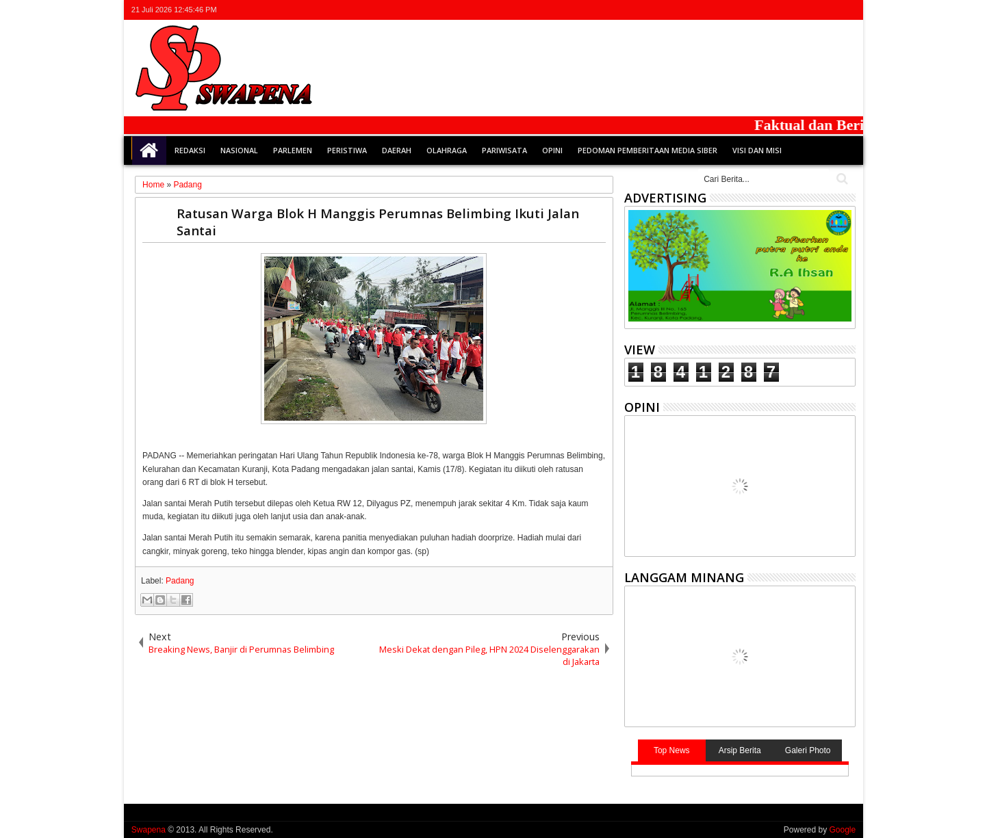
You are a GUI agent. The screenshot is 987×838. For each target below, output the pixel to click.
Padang (180, 581)
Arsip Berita (740, 750)
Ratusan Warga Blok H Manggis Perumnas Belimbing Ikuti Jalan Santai (378, 222)
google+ (811, 10)
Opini (552, 150)
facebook (793, 10)
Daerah (396, 150)
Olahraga (446, 150)
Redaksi (190, 150)
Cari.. (841, 179)
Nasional (239, 150)
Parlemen (292, 150)
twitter (775, 10)
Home (149, 150)
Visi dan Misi (757, 150)
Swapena (148, 830)
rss (829, 10)
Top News (672, 750)
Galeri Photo (808, 750)
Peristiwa (347, 150)
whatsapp (847, 10)
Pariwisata (504, 150)
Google (842, 830)
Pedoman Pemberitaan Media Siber (647, 150)
